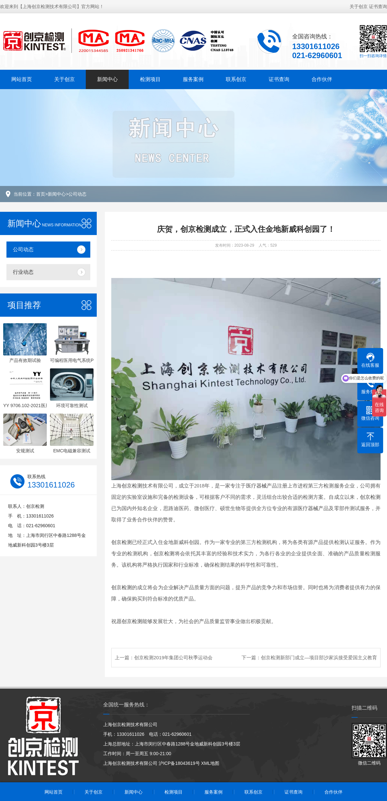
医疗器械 (256, 485)
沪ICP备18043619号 (179, 763)
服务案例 (193, 79)
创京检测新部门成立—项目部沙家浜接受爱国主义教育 (319, 657)
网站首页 (21, 79)
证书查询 (378, 6)
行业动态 (23, 272)
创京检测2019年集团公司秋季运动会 (173, 657)
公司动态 (77, 194)
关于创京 (359, 6)
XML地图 (210, 763)
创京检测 (132, 485)
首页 (40, 194)
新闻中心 (107, 79)
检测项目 (150, 79)
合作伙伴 (322, 79)
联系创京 (236, 79)
